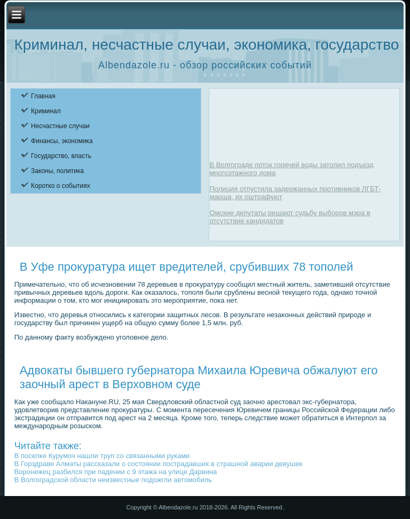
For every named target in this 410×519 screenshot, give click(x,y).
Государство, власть (61, 156)
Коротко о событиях (60, 186)
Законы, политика (57, 171)
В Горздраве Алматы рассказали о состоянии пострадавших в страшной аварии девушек (158, 464)
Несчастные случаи (60, 126)
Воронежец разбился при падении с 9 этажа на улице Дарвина (115, 472)
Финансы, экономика (62, 141)
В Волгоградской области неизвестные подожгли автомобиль (113, 480)
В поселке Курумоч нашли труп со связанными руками (102, 456)
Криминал (46, 111)
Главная (43, 96)
